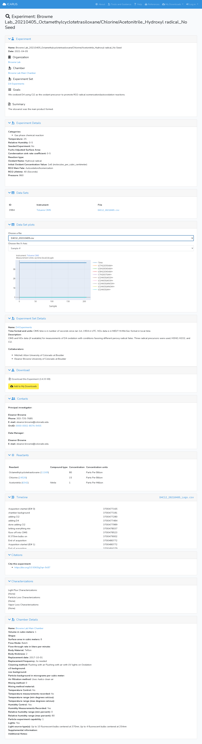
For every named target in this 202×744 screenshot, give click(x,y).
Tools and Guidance (119, 4)
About (100, 4)
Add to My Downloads (23, 386)
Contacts (18, 399)
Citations (15, 555)
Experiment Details (24, 123)
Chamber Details (23, 619)
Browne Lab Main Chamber (22, 73)
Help (138, 4)
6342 (25, 482)
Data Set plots (21, 225)
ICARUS (10, 4)
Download (19, 370)
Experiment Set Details (27, 318)
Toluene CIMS (44, 210)
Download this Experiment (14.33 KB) (29, 379)
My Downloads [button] (172, 4)
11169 (44, 472)
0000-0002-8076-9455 (28, 425)
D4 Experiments (16, 83)
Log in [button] (191, 4)
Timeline (18, 497)
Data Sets (18, 193)
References (152, 4)
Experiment (19, 39)
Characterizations (20, 581)
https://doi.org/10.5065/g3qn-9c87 (32, 567)
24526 (22, 477)
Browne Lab (14, 62)
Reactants (18, 455)
